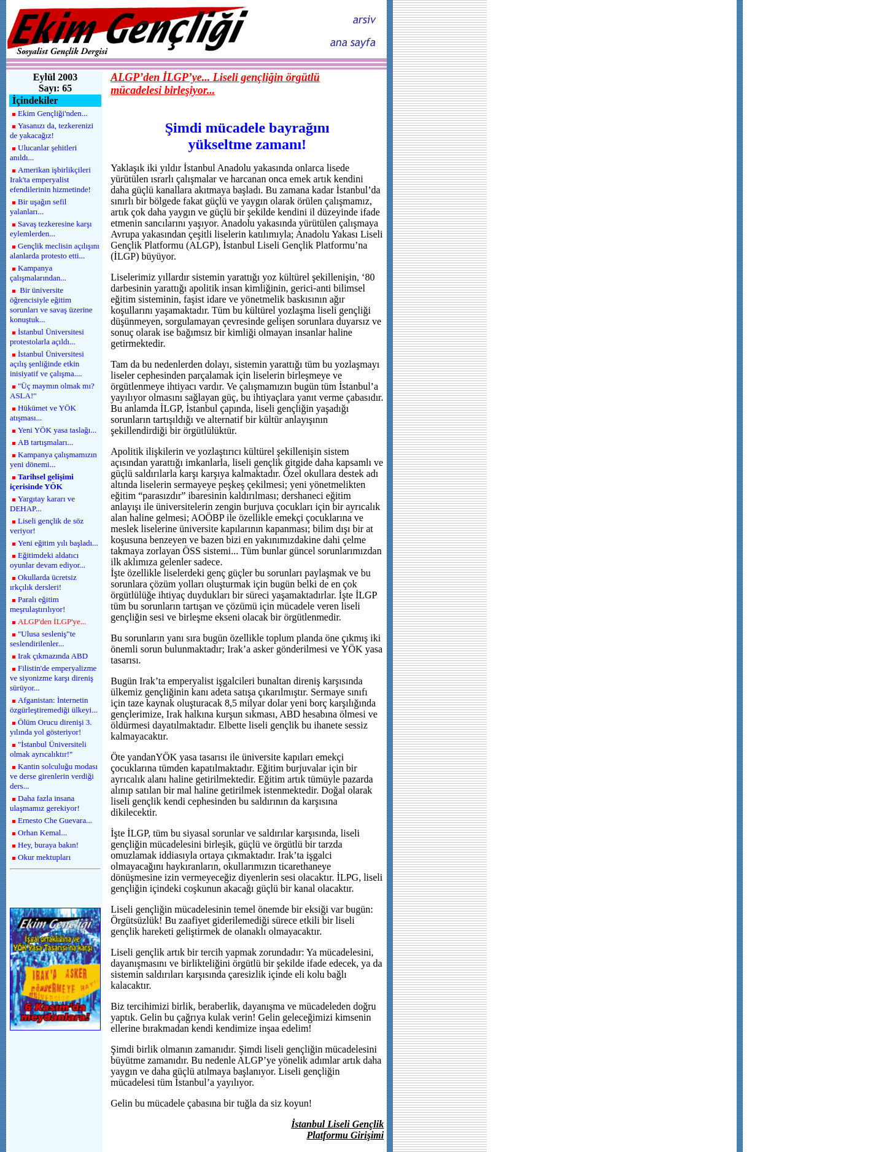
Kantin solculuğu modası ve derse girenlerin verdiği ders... (54, 776)
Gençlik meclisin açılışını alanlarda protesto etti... (54, 250)
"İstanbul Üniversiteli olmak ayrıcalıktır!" (48, 749)
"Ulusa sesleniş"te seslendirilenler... (43, 638)
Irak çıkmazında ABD (53, 655)
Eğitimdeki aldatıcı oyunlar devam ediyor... (47, 560)
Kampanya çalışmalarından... (38, 272)
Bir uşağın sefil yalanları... (38, 206)
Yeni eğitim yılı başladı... (58, 542)
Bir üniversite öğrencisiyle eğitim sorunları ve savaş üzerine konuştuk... (51, 304)
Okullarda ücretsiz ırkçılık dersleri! (43, 582)
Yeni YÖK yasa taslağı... (57, 430)
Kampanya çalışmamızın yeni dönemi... (53, 459)
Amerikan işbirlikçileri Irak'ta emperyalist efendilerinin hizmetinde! (50, 179)
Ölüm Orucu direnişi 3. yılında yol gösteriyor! (51, 726)
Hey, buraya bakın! (48, 844)
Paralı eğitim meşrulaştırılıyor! (37, 604)
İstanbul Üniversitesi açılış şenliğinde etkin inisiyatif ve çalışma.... (47, 363)
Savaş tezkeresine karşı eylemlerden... (51, 228)
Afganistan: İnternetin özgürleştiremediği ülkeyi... (54, 704)
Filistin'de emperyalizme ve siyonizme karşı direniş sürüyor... (53, 677)
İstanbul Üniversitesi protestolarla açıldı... (47, 336)
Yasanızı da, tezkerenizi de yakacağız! (51, 130)
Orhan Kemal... (42, 832)
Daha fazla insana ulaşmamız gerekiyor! (45, 803)
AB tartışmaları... (45, 442)
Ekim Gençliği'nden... (53, 113)
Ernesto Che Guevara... (55, 820)
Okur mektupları (44, 857)
